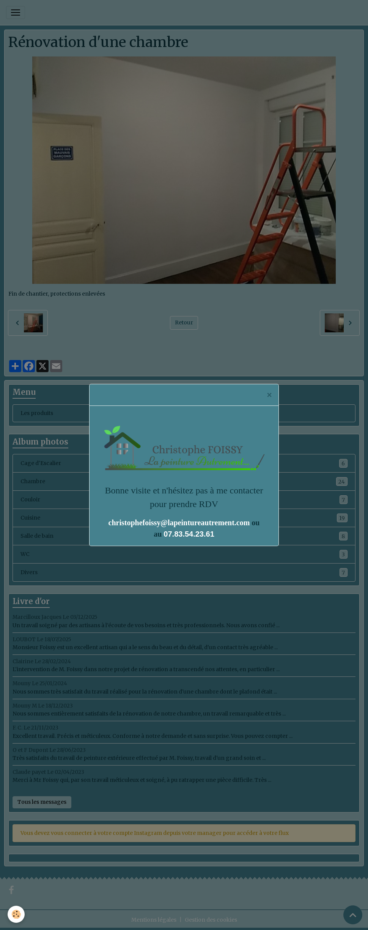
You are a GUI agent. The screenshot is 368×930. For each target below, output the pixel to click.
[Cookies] (16, 914)
